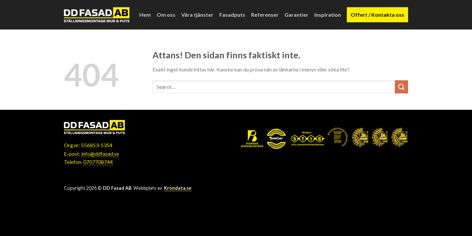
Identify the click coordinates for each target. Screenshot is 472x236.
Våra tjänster (197, 14)
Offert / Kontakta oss (377, 14)
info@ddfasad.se (100, 153)
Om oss (166, 14)
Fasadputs (232, 14)
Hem (145, 14)
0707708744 (98, 162)
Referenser (265, 14)
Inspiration (327, 14)
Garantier (296, 14)
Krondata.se (177, 188)
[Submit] (401, 86)
